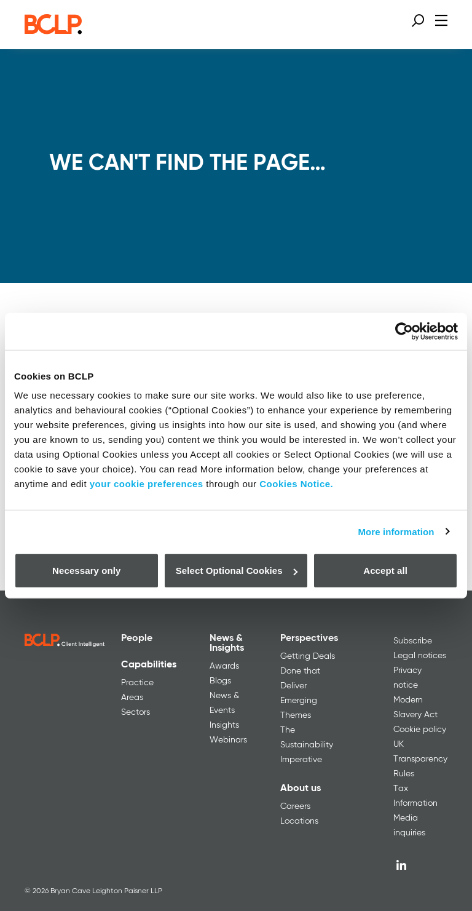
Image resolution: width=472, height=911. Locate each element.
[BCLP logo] (53, 30)
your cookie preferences (146, 484)
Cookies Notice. (296, 484)
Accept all (385, 570)
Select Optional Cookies (236, 570)
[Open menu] (441, 20)
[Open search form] (418, 20)
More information (396, 531)
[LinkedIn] (401, 865)
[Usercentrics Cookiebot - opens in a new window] (404, 331)
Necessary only (86, 570)
